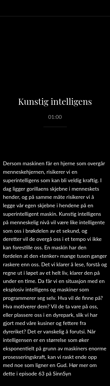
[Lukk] (8, 8)
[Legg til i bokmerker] (55, 145)
